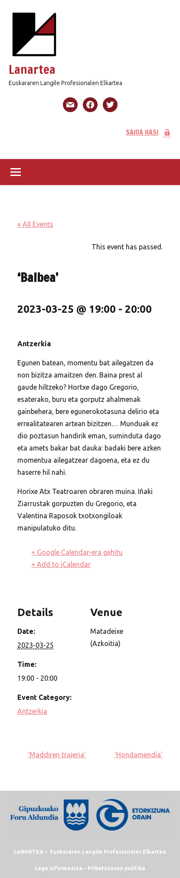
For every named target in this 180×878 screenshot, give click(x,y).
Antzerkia (32, 711)
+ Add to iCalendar (61, 564)
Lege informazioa (58, 868)
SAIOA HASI (148, 132)
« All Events (35, 224)
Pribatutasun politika (116, 868)
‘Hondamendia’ (139, 755)
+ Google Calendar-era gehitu (77, 552)
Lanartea (32, 69)
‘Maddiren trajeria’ (57, 755)
